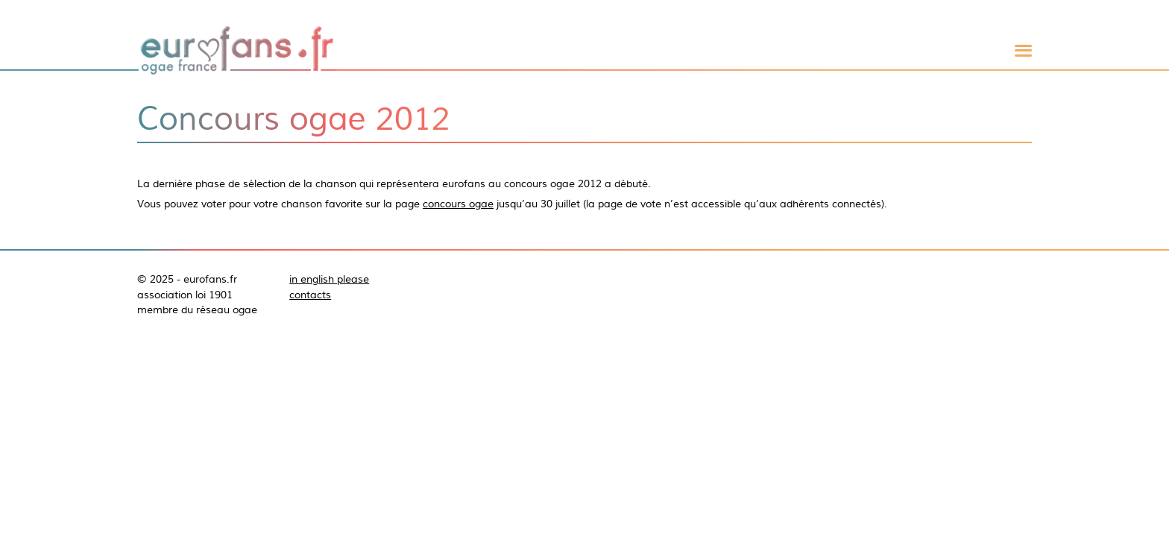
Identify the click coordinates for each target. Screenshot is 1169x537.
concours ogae (458, 203)
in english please (329, 279)
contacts (310, 294)
